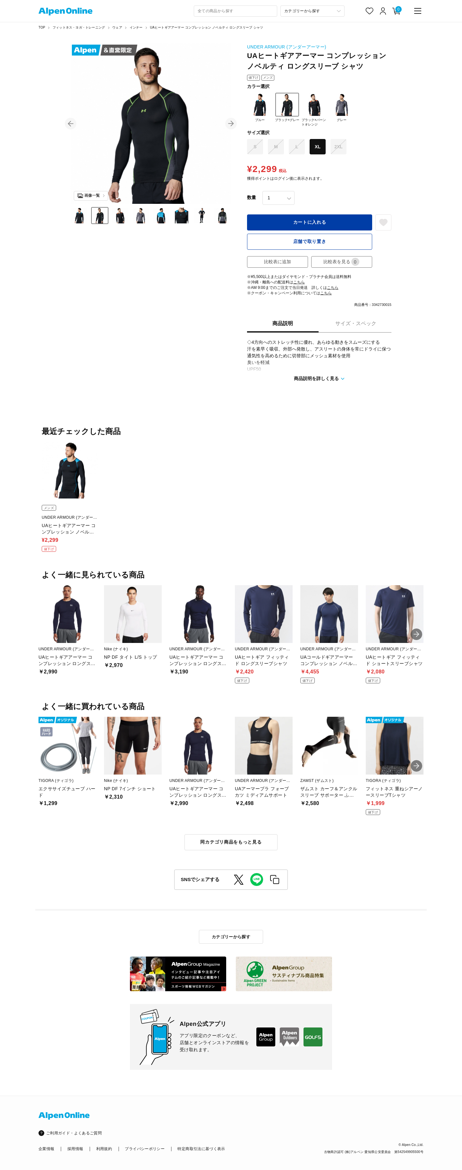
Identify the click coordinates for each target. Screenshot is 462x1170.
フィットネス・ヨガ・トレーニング (79, 27)
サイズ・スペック (355, 323)
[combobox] (235, 11)
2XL (338, 146)
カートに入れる (309, 222)
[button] (70, 123)
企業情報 (46, 1149)
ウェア (117, 27)
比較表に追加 (277, 261)
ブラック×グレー (287, 107)
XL (318, 146)
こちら (299, 282)
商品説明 (282, 323)
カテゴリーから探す (231, 936)
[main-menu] (418, 11)
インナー (136, 27)
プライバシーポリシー (145, 1149)
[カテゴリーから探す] (312, 11)
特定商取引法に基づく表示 (201, 1149)
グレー (342, 107)
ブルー (260, 107)
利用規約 (104, 1149)
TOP (41, 27)
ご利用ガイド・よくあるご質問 (74, 1133)
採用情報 (75, 1149)
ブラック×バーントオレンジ (314, 109)
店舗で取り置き (309, 241)
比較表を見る (341, 262)
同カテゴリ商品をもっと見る (230, 842)
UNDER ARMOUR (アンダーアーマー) (286, 46)
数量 (251, 197)
